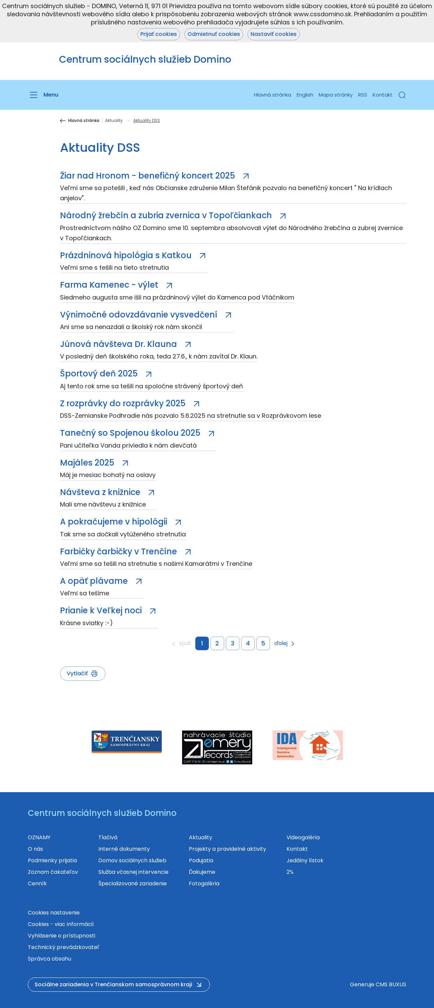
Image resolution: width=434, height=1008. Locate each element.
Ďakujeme (202, 872)
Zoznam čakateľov (53, 872)
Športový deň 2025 (100, 373)
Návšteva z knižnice (101, 492)
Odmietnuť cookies (214, 34)
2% (290, 872)
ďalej (281, 643)
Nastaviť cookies (274, 34)
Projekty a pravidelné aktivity (227, 849)
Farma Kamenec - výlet (110, 284)
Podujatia (201, 860)
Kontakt (383, 94)
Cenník (37, 883)
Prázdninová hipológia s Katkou (127, 255)
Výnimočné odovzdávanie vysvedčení (139, 314)
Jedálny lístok (305, 860)
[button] (402, 95)
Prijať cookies (158, 34)
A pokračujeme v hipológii (114, 521)
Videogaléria (303, 837)
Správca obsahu (49, 959)
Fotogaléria (204, 883)
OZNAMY (39, 837)
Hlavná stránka (272, 94)
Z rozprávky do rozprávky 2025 (124, 403)
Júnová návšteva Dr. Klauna (119, 344)
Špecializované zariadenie (132, 883)
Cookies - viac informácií (61, 924)
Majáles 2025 (88, 462)
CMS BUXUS (391, 984)
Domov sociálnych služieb (132, 860)
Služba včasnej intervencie (133, 872)
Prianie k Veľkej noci (102, 610)
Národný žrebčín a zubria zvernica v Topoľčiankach (167, 215)
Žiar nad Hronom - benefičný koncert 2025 (148, 175)
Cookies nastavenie (54, 913)
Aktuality (114, 120)
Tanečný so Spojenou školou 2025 (131, 432)
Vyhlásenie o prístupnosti (61, 936)
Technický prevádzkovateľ (63, 947)
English (305, 94)
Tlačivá (107, 837)
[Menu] (43, 94)
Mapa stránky (336, 94)
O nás (35, 849)
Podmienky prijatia (52, 860)
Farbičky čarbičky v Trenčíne (119, 551)
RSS (362, 94)
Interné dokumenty (124, 849)
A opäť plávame (95, 581)
